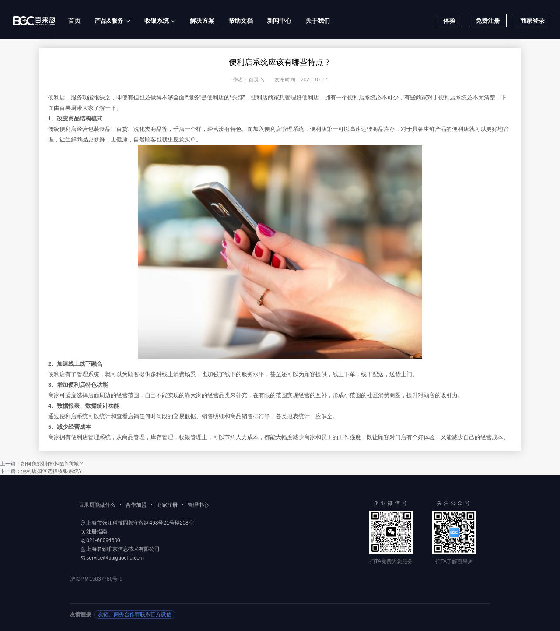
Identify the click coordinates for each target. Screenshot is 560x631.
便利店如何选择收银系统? (51, 471)
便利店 (56, 374)
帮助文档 (240, 20)
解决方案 (202, 20)
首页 (74, 20)
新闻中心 (279, 20)
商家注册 (167, 505)
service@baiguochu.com (112, 558)
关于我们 (317, 20)
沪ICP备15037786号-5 (96, 579)
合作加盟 (136, 505)
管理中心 (198, 505)
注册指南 (93, 532)
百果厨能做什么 (97, 505)
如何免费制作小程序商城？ (52, 464)
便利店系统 (452, 97)
